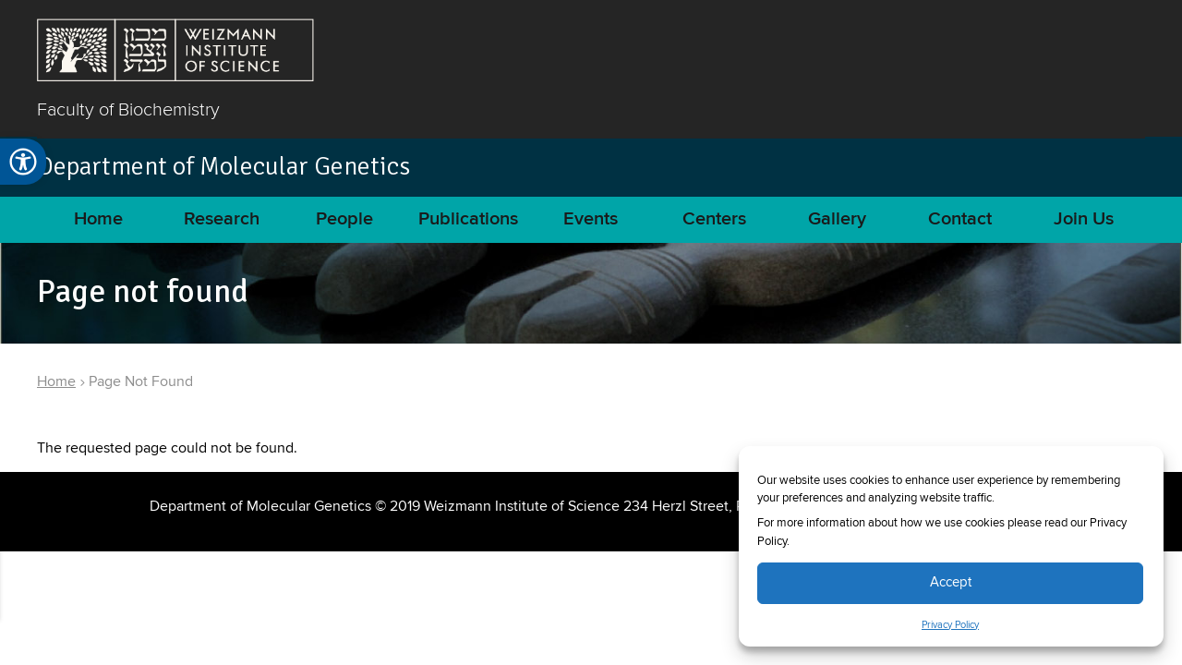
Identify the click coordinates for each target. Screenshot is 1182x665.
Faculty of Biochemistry (128, 109)
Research (221, 219)
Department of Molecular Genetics (223, 166)
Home (98, 219)
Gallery (837, 219)
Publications (468, 219)
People (344, 219)
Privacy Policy (950, 625)
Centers (714, 219)
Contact (960, 219)
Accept (950, 582)
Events (590, 219)
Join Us (1084, 219)
